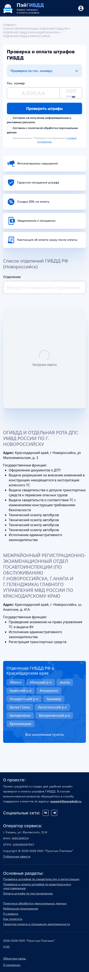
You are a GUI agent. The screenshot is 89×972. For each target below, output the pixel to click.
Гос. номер (16, 83)
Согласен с (42, 130)
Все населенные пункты (44, 734)
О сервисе (10, 913)
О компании (11, 965)
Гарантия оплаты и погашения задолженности (36, 924)
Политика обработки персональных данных (35, 903)
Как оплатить (12, 919)
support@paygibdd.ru (65, 801)
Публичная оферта (16, 856)
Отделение (12, 277)
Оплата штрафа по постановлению (28, 893)
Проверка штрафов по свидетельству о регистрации (41, 879)
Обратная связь (14, 958)
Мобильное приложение (20, 908)
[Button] (81, 8)
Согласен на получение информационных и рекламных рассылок (39, 120)
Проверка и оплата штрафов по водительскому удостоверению (37, 886)
